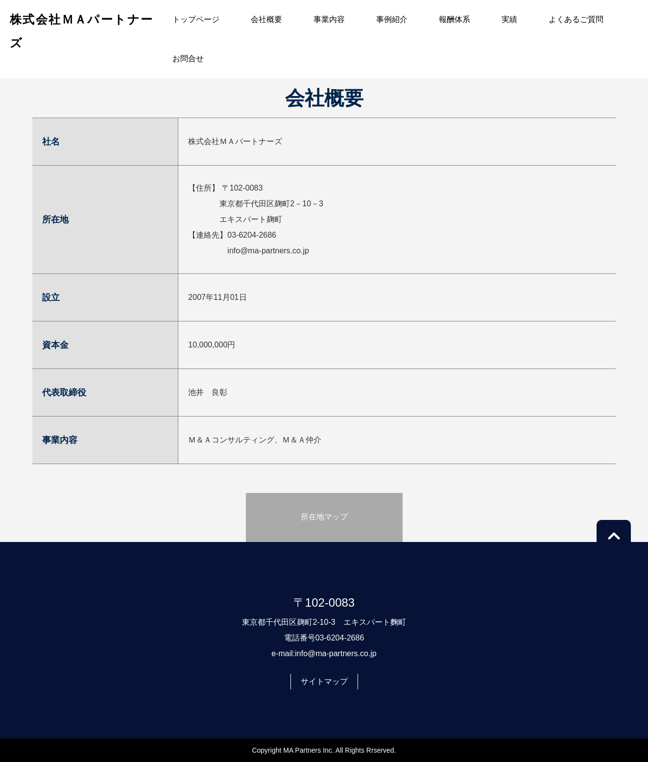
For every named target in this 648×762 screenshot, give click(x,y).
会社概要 (266, 19)
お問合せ (188, 58)
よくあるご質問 (576, 19)
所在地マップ (324, 517)
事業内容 (329, 19)
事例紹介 (392, 19)
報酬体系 (454, 19)
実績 (509, 19)
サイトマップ (324, 681)
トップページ (195, 19)
